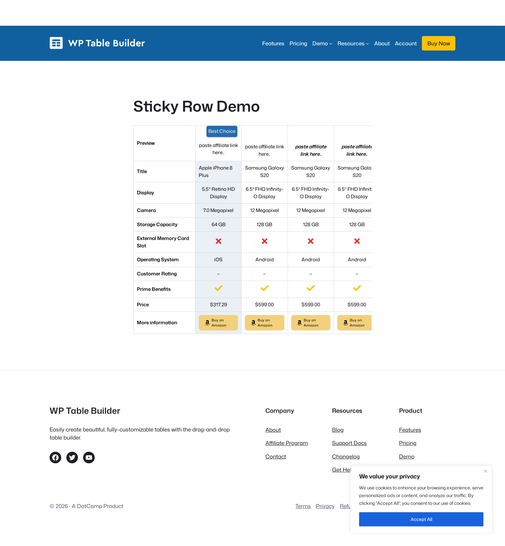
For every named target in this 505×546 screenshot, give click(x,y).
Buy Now (438, 43)
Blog (338, 429)
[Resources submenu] (353, 43)
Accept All (421, 519)
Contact (275, 456)
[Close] (485, 471)
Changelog (346, 456)
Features (410, 429)
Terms (303, 506)
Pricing (407, 443)
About (273, 429)
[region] (421, 499)
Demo (406, 456)
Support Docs (349, 443)
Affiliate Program (286, 443)
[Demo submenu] (322, 43)
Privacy (325, 506)
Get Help (343, 469)
